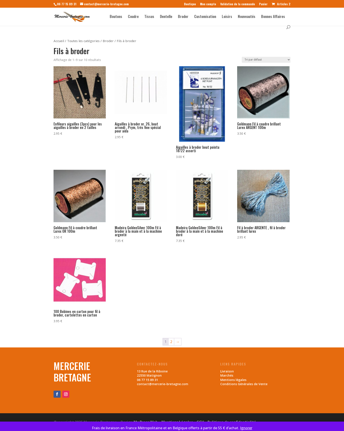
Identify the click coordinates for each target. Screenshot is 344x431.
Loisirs (227, 17)
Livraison (227, 371)
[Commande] (266, 60)
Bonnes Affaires (273, 17)
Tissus (149, 17)
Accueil (59, 41)
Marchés (226, 375)
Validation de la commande (237, 4)
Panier (263, 4)
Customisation (205, 17)
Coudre (133, 17)
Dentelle (166, 17)
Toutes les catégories (83, 41)
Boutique (190, 4)
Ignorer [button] (246, 428)
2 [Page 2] (171, 341)
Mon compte (208, 4)
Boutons (116, 17)
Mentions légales (233, 380)
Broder (183, 17)
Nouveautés (246, 17)
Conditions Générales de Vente (243, 384)
